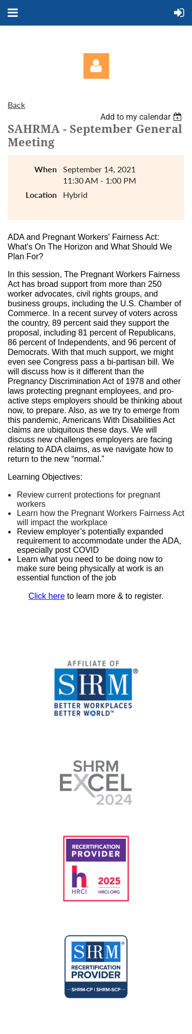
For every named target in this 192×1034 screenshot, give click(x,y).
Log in (96, 66)
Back (16, 104)
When (45, 169)
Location (41, 194)
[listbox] (142, 116)
